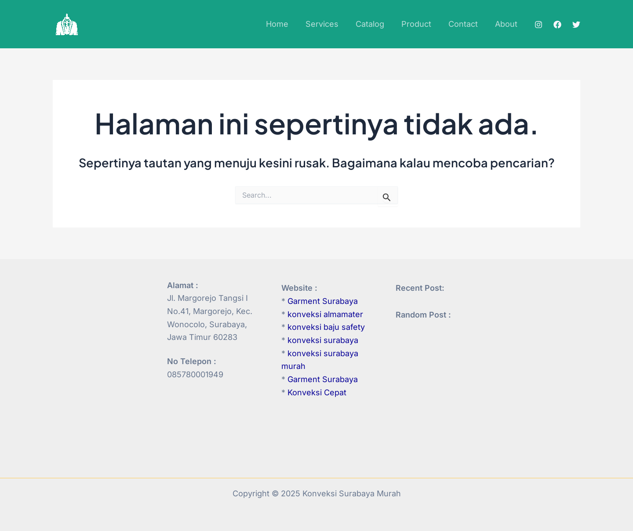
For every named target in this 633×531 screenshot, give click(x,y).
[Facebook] (557, 25)
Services (327, 24)
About (506, 24)
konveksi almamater (325, 314)
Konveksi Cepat (316, 392)
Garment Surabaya (322, 301)
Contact (465, 24)
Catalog (374, 24)
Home (284, 24)
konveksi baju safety (326, 327)
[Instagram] (538, 25)
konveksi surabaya (322, 340)
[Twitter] (576, 25)
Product (419, 24)
